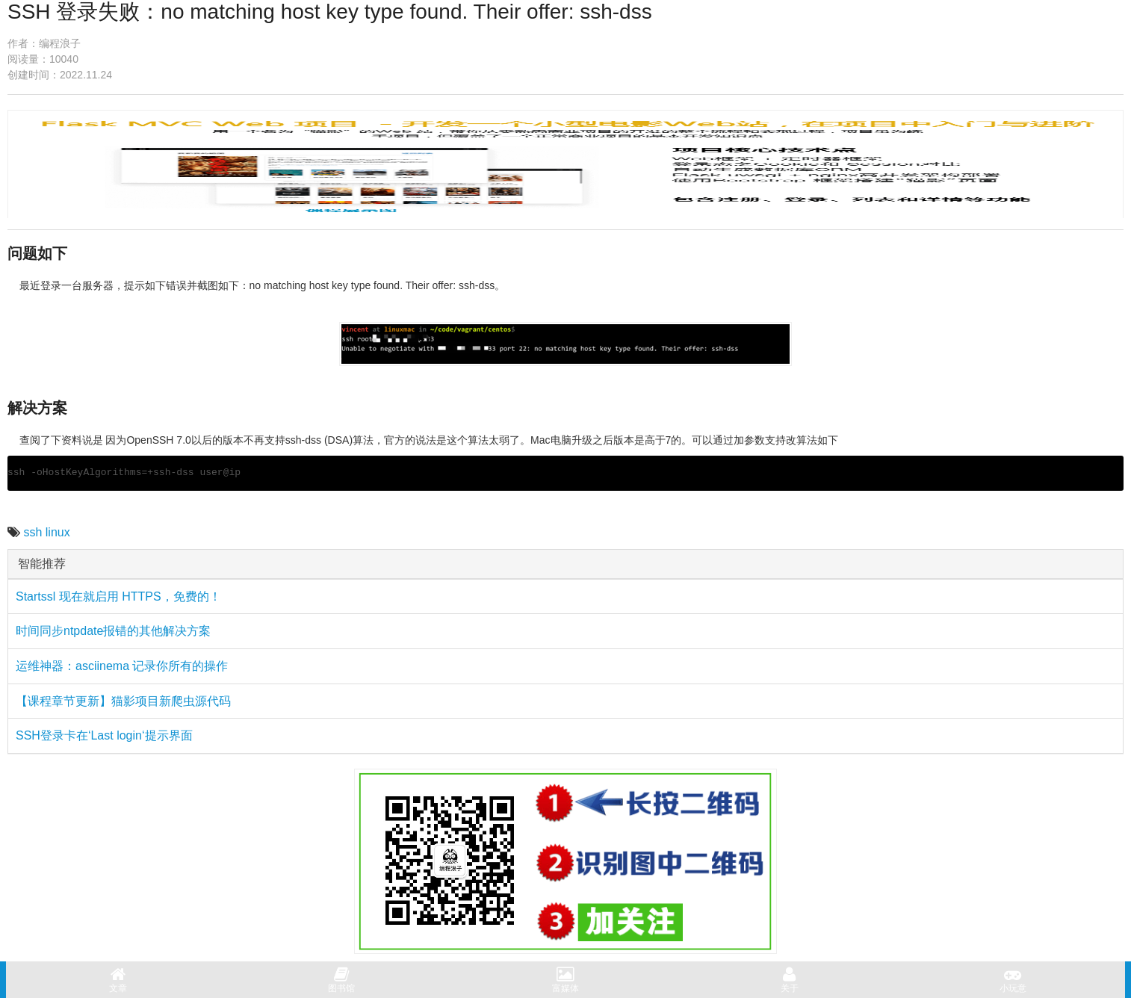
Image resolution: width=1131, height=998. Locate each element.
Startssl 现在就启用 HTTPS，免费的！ (118, 596)
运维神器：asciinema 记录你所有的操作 (122, 666)
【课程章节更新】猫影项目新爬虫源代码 (123, 701)
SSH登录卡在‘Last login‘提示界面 (104, 735)
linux (58, 532)
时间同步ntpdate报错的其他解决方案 (113, 630)
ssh (32, 532)
